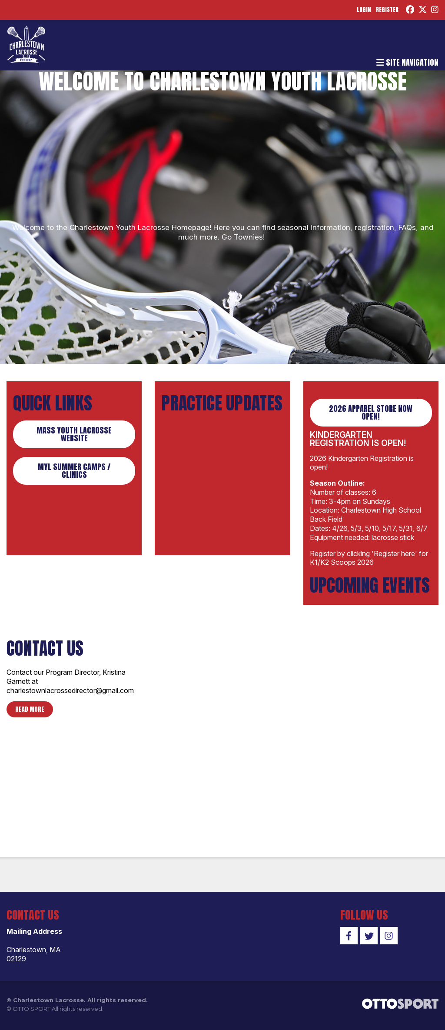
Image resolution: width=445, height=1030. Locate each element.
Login (355, 10)
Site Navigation (407, 67)
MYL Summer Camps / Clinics (74, 474)
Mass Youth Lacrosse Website (74, 437)
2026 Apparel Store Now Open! (370, 416)
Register (381, 10)
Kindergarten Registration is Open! (358, 442)
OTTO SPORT (31, 1012)
